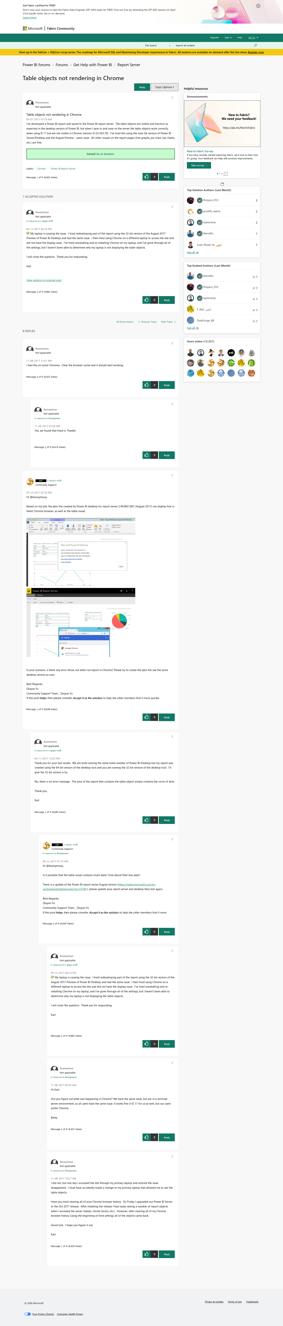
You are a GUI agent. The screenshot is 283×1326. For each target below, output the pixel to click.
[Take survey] (199, 165)
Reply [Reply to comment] (167, 300)
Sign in (228, 37)
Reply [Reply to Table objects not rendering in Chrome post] (167, 176)
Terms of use (235, 1301)
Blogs (146, 28)
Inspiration (98, 28)
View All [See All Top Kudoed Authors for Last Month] (193, 328)
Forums (83, 28)
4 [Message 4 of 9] (53, 923)
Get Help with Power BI (92, 64)
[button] (142, 87)
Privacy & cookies (214, 1301)
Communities (130, 28)
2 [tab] (219, 173)
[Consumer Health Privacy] (70, 1314)
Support (175, 28)
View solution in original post (43, 280)
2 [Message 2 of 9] (37, 709)
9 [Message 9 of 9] (45, 446)
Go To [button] (252, 37)
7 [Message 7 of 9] (61, 1246)
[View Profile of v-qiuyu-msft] (54, 480)
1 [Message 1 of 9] (37, 177)
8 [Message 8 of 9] (37, 376)
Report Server (128, 64)
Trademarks (252, 1301)
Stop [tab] (226, 174)
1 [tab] (217, 173)
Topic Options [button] (163, 87)
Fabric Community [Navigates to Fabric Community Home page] (61, 28)
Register (214, 37)
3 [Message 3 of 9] (45, 811)
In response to (39, 220)
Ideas (113, 28)
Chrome (41, 168)
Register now (256, 52)
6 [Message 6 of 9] (61, 1129)
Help (239, 37)
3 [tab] (222, 173)
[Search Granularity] (158, 45)
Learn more (29, 17)
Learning (159, 28)
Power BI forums (36, 64)
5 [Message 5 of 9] (37, 291)
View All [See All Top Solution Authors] (193, 252)
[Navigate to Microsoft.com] (32, 28)
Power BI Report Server (63, 168)
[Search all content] (216, 45)
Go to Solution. (105, 154)
